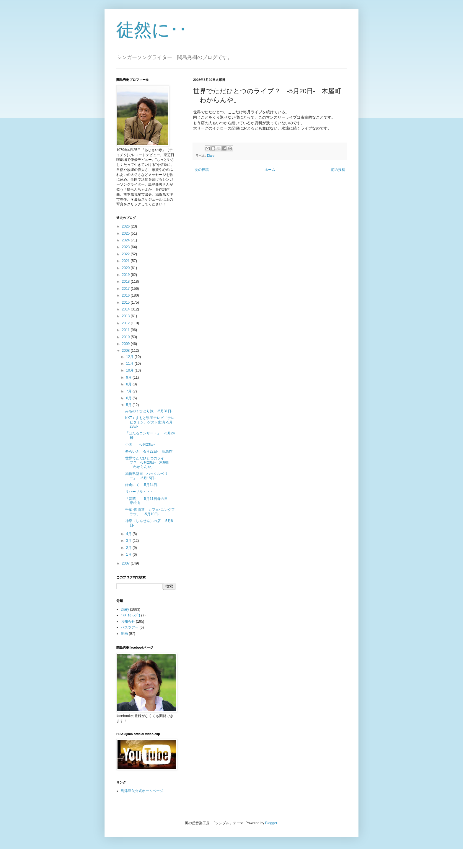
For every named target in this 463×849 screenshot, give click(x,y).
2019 (126, 275)
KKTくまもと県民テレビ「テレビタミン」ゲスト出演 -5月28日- (150, 422)
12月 (130, 357)
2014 (126, 309)
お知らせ (128, 621)
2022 (126, 254)
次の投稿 (202, 170)
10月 (130, 370)
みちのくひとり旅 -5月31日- (148, 411)
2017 (126, 289)
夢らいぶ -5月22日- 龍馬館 (148, 451)
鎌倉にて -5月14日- (141, 485)
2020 (126, 268)
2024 (126, 240)
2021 (126, 261)
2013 (126, 316)
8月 (129, 384)
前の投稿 (338, 170)
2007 (126, 563)
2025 (126, 233)
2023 (126, 247)
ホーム (270, 170)
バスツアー (129, 627)
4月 (129, 534)
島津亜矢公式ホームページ (142, 791)
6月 (129, 398)
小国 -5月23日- (140, 444)
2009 (126, 344)
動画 (124, 634)
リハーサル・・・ (139, 492)
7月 (129, 391)
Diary (210, 155)
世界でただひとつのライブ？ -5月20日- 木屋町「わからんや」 (147, 462)
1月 (129, 554)
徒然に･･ (152, 30)
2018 (126, 281)
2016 (126, 295)
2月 (129, 548)
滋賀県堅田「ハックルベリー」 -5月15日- (146, 476)
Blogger (271, 823)
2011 (126, 330)
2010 (126, 337)
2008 (126, 351)
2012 (126, 323)
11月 (130, 363)
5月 (129, 405)
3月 (129, 541)
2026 (126, 226)
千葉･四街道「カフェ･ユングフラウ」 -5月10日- (150, 512)
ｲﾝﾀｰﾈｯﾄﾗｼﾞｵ (130, 615)
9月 (129, 377)
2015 (126, 302)
